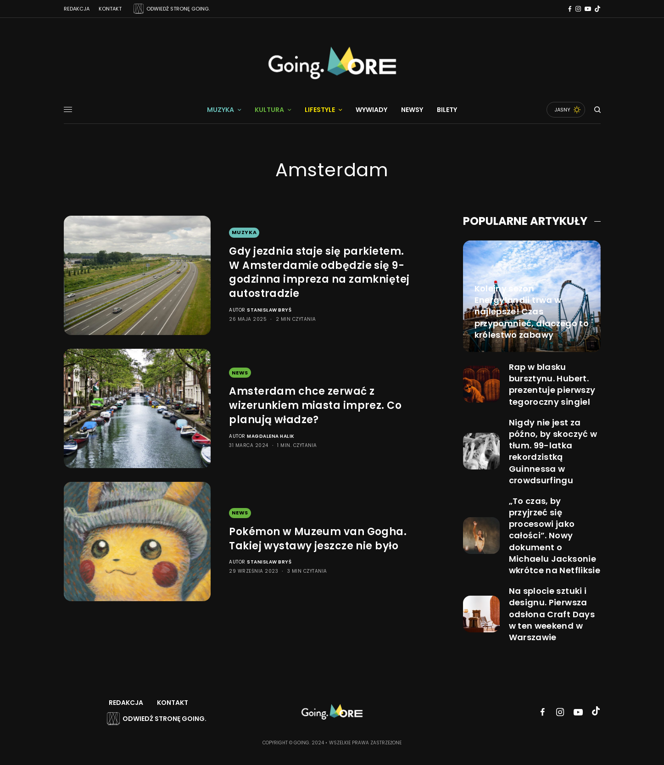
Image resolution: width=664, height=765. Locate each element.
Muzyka (244, 232)
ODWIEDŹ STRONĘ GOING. (178, 8)
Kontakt (110, 8)
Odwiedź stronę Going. (164, 718)
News (240, 372)
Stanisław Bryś (269, 310)
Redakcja (76, 8)
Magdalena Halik (271, 436)
